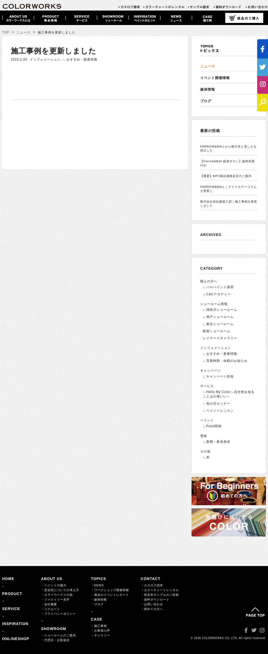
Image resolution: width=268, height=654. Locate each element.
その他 (205, 451)
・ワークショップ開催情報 (110, 590)
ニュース (23, 32)
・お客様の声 (100, 630)
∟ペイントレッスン (218, 410)
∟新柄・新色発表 (216, 442)
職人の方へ (208, 281)
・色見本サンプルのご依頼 (160, 594)
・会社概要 (49, 604)
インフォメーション (45, 59)
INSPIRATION (15, 624)
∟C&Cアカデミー (217, 294)
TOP (5, 32)
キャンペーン (210, 370)
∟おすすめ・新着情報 (80, 59)
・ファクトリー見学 (55, 599)
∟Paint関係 (212, 426)
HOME (8, 579)
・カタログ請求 (152, 585)
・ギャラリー (100, 635)
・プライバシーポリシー (58, 613)
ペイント (207, 420)
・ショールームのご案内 (58, 635)
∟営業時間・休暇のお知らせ (225, 361)
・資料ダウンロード (155, 599)
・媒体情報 (99, 599)
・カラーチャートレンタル (160, 590)
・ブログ (97, 604)
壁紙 (203, 436)
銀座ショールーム (216, 331)
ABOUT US (52, 579)
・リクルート (50, 609)
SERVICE (11, 609)
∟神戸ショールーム (218, 317)
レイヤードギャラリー (220, 338)
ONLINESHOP (15, 639)
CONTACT (150, 579)
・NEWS (97, 585)
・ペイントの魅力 (53, 585)
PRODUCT (12, 594)
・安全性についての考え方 (60, 590)
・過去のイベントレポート (110, 594)
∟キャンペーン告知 (218, 376)
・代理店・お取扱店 (55, 640)
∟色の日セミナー (216, 403)
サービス (207, 386)
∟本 (206, 457)
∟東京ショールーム (218, 324)
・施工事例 (99, 625)
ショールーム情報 (214, 304)
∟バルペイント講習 (218, 287)
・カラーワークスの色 (57, 594)
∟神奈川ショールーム (220, 310)
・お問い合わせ (152, 604)
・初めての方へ (152, 609)
